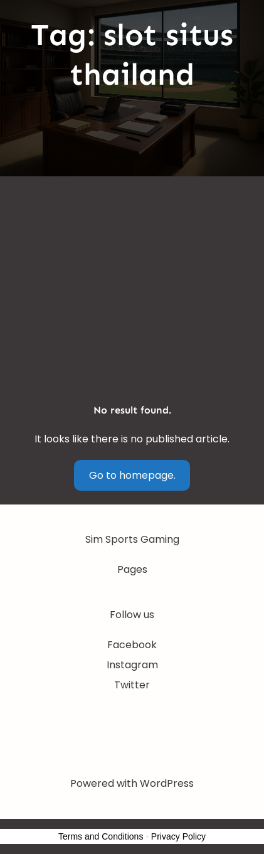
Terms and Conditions (100, 836)
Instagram (132, 665)
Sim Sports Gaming (132, 539)
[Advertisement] (132, 247)
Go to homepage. (132, 475)
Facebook (132, 645)
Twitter (132, 685)
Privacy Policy (178, 836)
